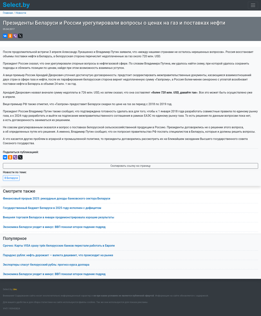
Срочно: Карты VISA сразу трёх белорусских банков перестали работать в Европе (59, 245)
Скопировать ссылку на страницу (131, 165)
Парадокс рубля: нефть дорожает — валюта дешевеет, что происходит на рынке (58, 255)
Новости (21, 12)
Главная (8, 12)
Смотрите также (19, 191)
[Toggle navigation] (253, 5)
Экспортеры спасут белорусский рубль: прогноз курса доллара (46, 264)
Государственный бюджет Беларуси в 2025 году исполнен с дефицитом (52, 208)
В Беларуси (11, 177)
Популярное (15, 238)
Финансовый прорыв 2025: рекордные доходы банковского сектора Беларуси (56, 198)
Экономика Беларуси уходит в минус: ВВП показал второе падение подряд (54, 227)
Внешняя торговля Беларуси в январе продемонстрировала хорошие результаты (58, 217)
